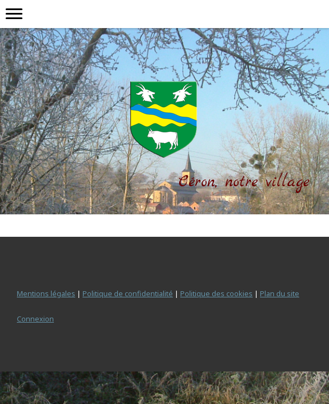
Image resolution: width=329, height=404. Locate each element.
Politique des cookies (216, 293)
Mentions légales (46, 293)
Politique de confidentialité (128, 293)
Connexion (35, 319)
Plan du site (279, 293)
